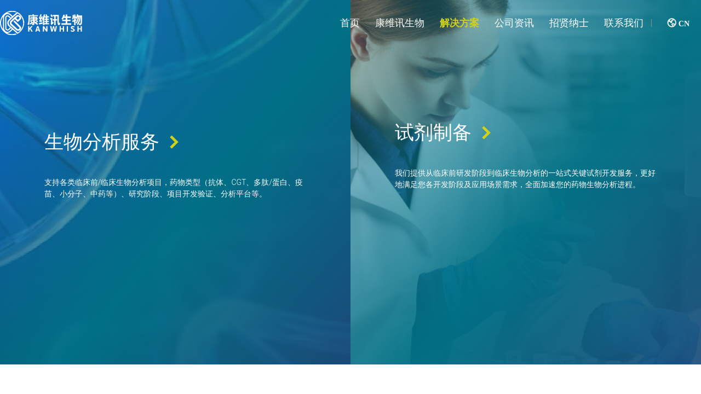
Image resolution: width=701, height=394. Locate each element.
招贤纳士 (569, 22)
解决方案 (459, 22)
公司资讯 (514, 22)
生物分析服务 (103, 157)
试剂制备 (435, 147)
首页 (350, 22)
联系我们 (623, 22)
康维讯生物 (399, 22)
